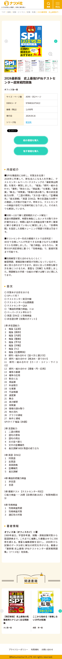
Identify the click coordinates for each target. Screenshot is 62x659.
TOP (3, 12)
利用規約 (35, 649)
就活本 (29, 122)
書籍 (9, 12)
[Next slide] (55, 41)
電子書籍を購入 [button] (31, 151)
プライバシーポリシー (18, 649)
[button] (31, 41)
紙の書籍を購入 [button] (31, 140)
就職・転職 (31, 12)
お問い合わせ (47, 649)
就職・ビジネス (19, 12)
